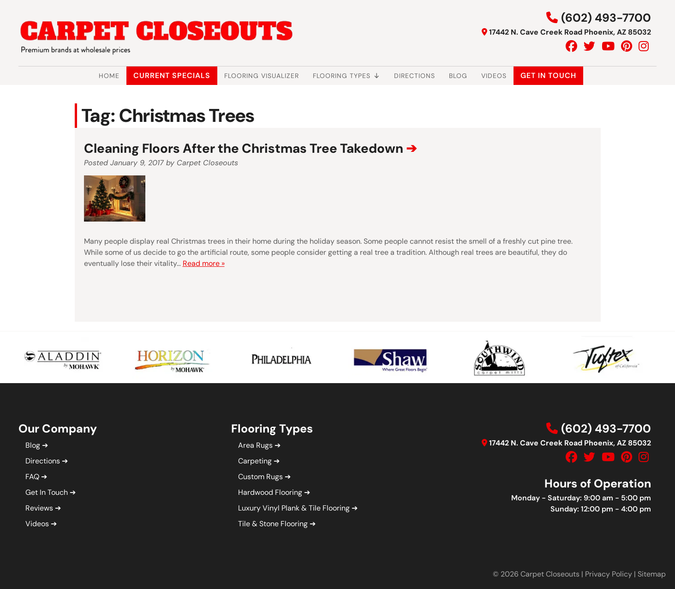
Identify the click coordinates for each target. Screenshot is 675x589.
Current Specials (171, 75)
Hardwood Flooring (270, 492)
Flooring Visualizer (261, 76)
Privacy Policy (608, 574)
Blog (458, 76)
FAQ (32, 476)
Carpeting (255, 461)
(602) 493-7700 (606, 17)
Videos (494, 76)
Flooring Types (346, 75)
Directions (414, 76)
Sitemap (652, 574)
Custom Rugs (260, 476)
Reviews (39, 508)
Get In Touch (548, 75)
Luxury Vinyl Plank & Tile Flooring (294, 508)
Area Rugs (255, 445)
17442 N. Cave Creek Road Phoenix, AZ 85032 (570, 32)
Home (109, 76)
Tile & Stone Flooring (273, 524)
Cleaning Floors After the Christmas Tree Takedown (243, 148)
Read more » (204, 263)
